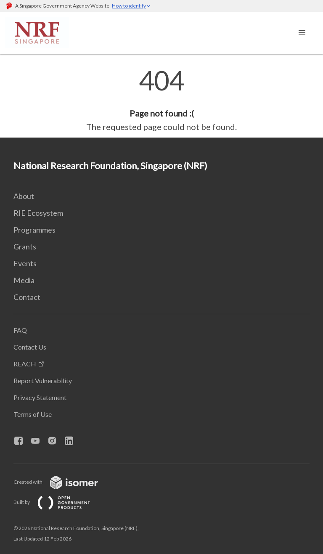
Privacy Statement (39, 397)
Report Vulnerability (42, 380)
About (23, 196)
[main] (161, 100)
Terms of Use (32, 414)
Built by (58, 502)
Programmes (34, 229)
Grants (24, 246)
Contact (26, 297)
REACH (24, 364)
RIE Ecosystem (38, 212)
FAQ (20, 330)
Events (25, 263)
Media (23, 280)
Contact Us (29, 347)
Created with (62, 482)
